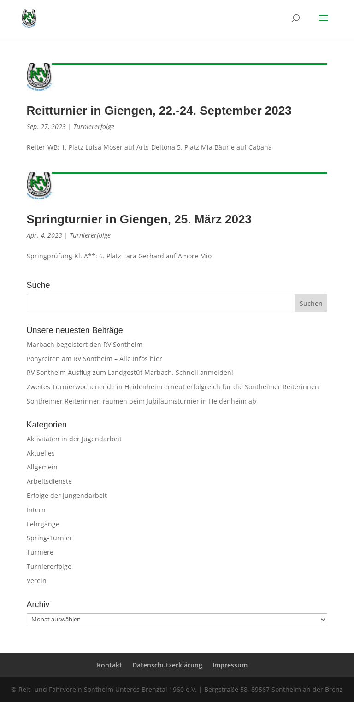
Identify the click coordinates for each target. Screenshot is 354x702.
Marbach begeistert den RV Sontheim (84, 344)
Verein (37, 580)
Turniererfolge (93, 126)
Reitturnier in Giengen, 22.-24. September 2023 (159, 110)
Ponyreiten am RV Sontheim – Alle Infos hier (94, 358)
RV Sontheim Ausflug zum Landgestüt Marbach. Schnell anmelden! (130, 372)
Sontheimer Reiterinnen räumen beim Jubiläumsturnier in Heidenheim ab (141, 401)
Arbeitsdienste (49, 481)
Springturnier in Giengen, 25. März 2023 (139, 219)
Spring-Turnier (49, 537)
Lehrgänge (43, 524)
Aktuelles (41, 453)
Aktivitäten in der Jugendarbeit (74, 438)
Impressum (230, 665)
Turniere (40, 552)
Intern (36, 509)
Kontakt (109, 665)
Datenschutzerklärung (167, 665)
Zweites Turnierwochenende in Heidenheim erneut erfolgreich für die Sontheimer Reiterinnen (173, 386)
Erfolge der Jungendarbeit (67, 495)
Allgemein (42, 466)
